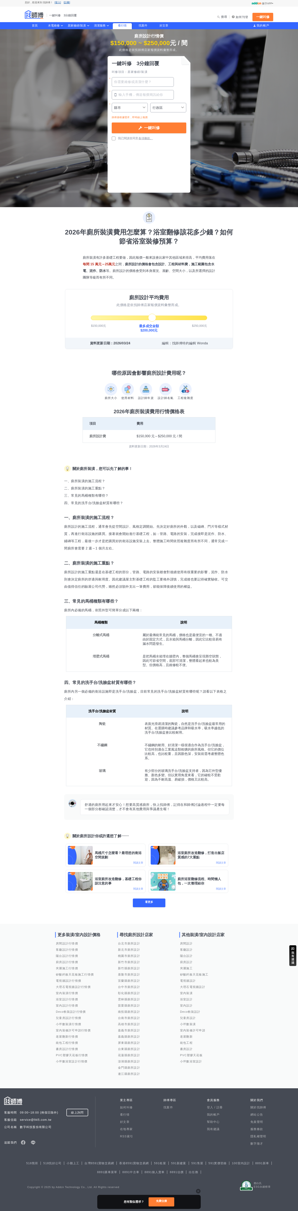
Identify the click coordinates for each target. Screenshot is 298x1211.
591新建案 (178, 1163)
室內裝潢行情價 (67, 993)
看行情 (122, 25)
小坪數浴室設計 (191, 1061)
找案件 (143, 25)
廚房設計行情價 (67, 962)
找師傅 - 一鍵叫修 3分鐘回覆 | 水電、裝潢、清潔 (34, 14)
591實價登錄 (217, 1163)
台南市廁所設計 (129, 1018)
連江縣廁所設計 (129, 1073)
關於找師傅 (258, 1107)
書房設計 (186, 1049)
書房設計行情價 (67, 1049)
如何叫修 (126, 1107)
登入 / (211, 1107)
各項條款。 (145, 138)
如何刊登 (242, 17)
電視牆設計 (188, 980)
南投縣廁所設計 (129, 1011)
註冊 (219, 1107)
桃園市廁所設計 (129, 956)
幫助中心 (213, 1121)
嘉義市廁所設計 (129, 1030)
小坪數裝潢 (188, 1024)
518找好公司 (52, 1163)
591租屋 (160, 1163)
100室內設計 (241, 1163)
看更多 (149, 903)
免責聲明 (256, 1121)
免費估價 (161, 1201)
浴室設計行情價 (67, 999)
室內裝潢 (186, 993)
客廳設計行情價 (67, 949)
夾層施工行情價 (67, 968)
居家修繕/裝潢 (77, 25)
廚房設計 (186, 962)
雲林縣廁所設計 (129, 999)
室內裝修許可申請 (192, 1030)
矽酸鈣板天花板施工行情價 (75, 974)
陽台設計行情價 (67, 956)
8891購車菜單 (107, 1172)
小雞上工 (73, 1163)
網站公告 (256, 1114)
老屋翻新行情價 (67, 1036)
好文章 (164, 25)
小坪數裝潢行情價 (68, 1024)
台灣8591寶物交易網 (99, 1163)
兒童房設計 (188, 1018)
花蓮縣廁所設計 (129, 1055)
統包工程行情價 (67, 1042)
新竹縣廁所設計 (129, 968)
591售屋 (197, 1163)
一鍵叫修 (262, 17)
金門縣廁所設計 (129, 1067)
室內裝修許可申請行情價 (73, 1030)
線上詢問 (77, 1112)
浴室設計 (186, 999)
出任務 (193, 1172)
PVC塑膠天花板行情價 (72, 1055)
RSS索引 (126, 1136)
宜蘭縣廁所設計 (129, 980)
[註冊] (67, 2)
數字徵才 (256, 1143)
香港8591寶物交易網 (134, 1163)
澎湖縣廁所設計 (129, 1061)
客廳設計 (186, 949)
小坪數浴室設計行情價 (72, 1061)
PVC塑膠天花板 (191, 1055)
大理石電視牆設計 (192, 987)
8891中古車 (130, 1172)
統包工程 (186, 1042)
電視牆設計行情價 (68, 980)
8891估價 (177, 1172)
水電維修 (54, 25)
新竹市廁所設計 (129, 962)
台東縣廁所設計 (129, 1049)
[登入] (58, 2)
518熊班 (32, 1163)
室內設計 (186, 1005)
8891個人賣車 (154, 1172)
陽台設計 (186, 956)
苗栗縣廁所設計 (129, 1005)
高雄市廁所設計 (129, 1024)
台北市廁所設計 (129, 943)
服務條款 (256, 1129)
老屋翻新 (186, 1036)
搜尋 (224, 16)
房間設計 (186, 943)
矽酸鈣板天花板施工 (194, 974)
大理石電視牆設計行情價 (73, 987)
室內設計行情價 (67, 1005)
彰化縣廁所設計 (129, 993)
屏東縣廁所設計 (129, 1042)
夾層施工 (186, 968)
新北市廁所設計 (129, 949)
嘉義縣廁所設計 (129, 1036)
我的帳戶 (263, 25)
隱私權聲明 (258, 1136)
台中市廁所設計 (129, 987)
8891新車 (262, 1163)
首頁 (35, 25)
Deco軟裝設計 (190, 1011)
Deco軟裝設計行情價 (71, 1011)
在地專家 (126, 1129)
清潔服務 (100, 25)
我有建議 (213, 1129)
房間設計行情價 (67, 943)
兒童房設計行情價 (68, 1018)
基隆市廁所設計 (129, 974)
